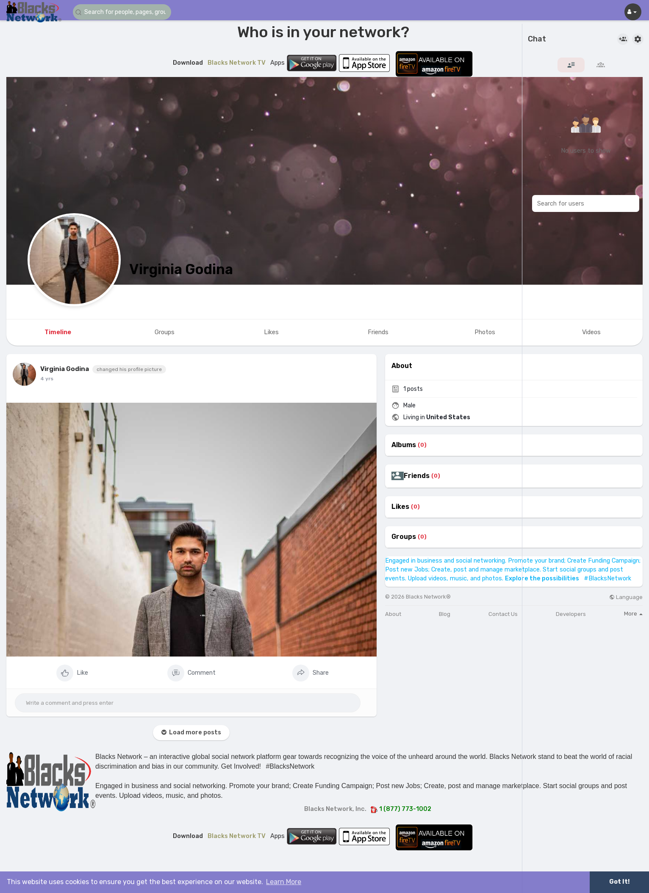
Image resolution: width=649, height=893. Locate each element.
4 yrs (46, 379)
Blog (444, 614)
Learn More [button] (283, 882)
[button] (124, 12)
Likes (400, 506)
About (393, 614)
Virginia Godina (181, 269)
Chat (537, 39)
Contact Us (503, 614)
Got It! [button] (619, 881)
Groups (403, 536)
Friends (417, 476)
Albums (403, 445)
